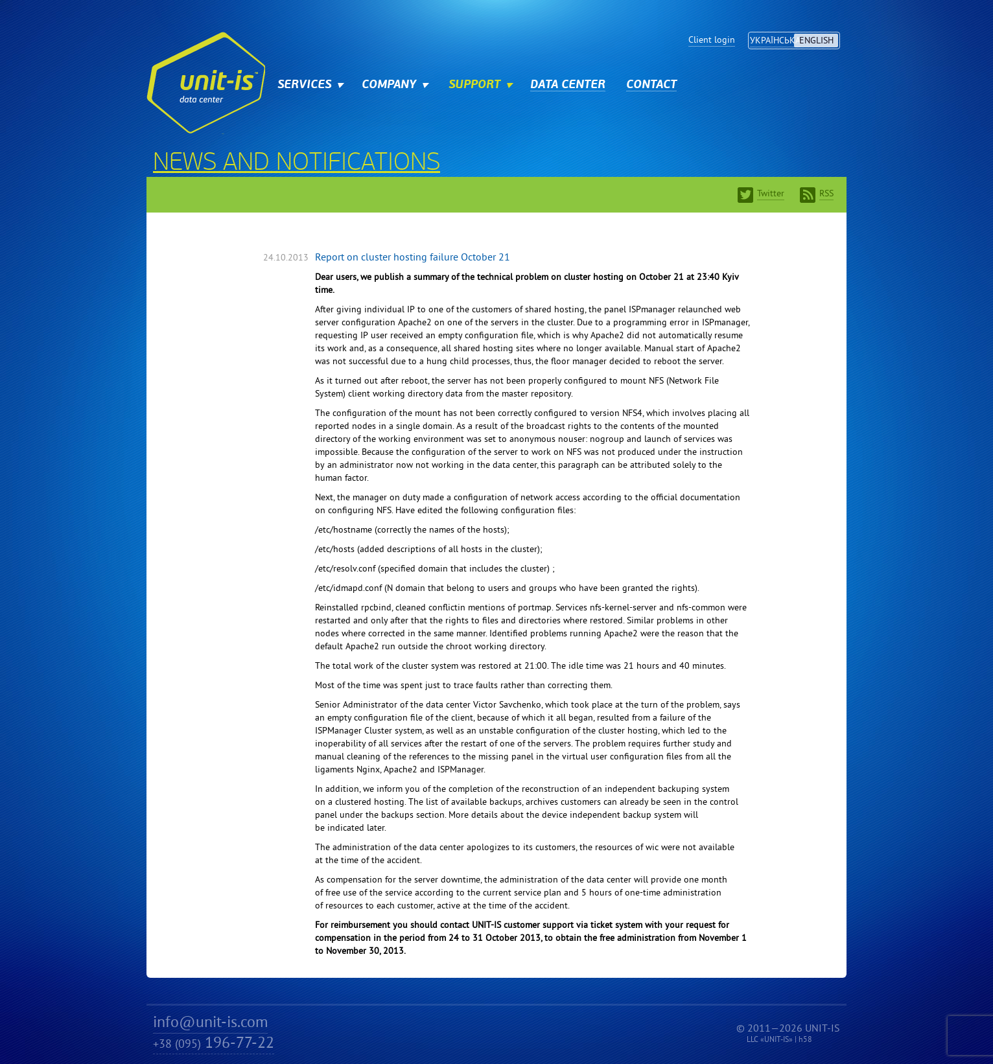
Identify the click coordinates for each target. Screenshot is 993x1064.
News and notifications (296, 164)
